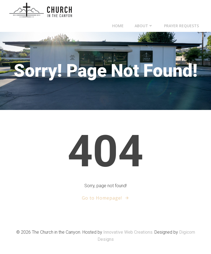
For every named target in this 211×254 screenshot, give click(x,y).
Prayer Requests (181, 25)
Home (118, 25)
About (144, 25)
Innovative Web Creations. (128, 232)
